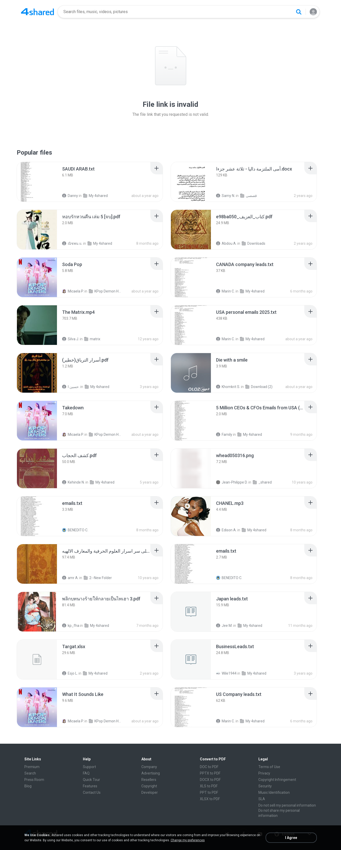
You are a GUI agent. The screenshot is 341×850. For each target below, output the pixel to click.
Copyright (149, 786)
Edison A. (226, 530)
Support (89, 767)
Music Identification (274, 792)
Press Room (34, 780)
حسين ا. (71, 387)
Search (30, 773)
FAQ (86, 773)
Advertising (150, 773)
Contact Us (92, 792)
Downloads (253, 243)
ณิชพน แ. (72, 243)
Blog (28, 786)
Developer (149, 792)
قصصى (248, 196)
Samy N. (225, 196)
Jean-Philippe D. (232, 482)
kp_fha (70, 626)
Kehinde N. (73, 482)
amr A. (70, 578)
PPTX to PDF (210, 773)
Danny (70, 196)
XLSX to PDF (210, 799)
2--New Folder (98, 578)
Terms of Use (269, 767)
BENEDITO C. (75, 530)
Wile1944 (226, 673)
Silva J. (70, 339)
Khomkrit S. (228, 387)
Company (149, 767)
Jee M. (224, 626)
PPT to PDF (209, 792)
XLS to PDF (209, 786)
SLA (261, 799)
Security (265, 786)
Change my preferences (188, 840)
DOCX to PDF (210, 780)
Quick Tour (91, 780)
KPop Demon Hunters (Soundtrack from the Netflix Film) (105, 291)
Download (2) (258, 387)
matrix (92, 339)
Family (224, 434)
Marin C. (225, 291)
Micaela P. (73, 291)
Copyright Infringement (277, 780)
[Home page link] (37, 11)
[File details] (37, 182)
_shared (262, 482)
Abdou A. (226, 243)
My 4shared (95, 196)
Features (90, 786)
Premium (32, 767)
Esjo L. (70, 673)
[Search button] (299, 12)
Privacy (264, 773)
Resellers (148, 780)
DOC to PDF (209, 767)
